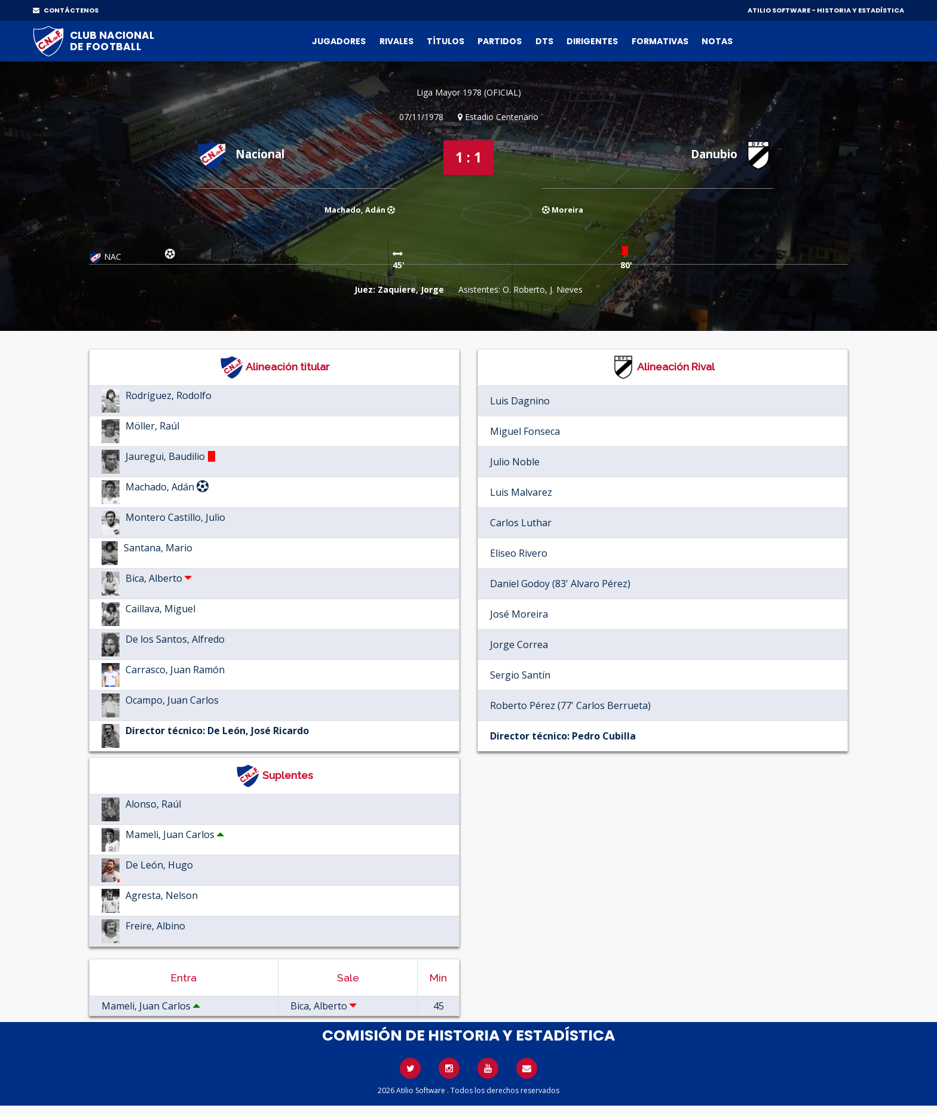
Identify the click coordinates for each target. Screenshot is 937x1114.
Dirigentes (592, 41)
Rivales (396, 41)
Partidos (499, 41)
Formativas (660, 41)
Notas (717, 41)
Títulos (445, 41)
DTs (544, 41)
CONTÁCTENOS (66, 10)
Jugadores (339, 41)
